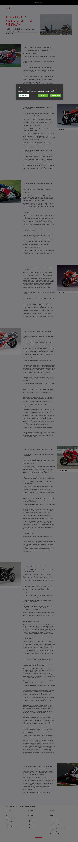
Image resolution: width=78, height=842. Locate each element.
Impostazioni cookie (23, 95)
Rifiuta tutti (43, 95)
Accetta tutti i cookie (55, 95)
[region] (39, 92)
